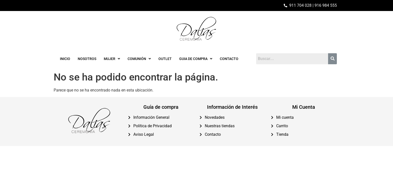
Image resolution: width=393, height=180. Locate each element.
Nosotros (87, 59)
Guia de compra (195, 59)
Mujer (112, 59)
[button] (112, 58)
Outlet (165, 59)
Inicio (65, 59)
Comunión (139, 59)
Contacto (229, 59)
